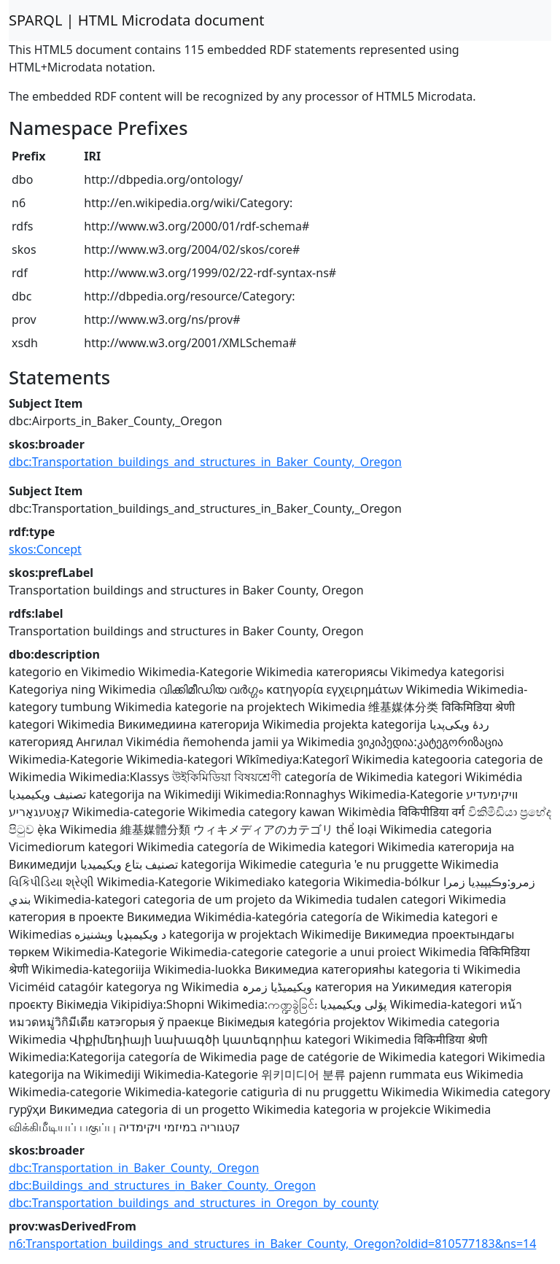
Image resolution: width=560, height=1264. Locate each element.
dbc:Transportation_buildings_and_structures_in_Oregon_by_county (193, 1203)
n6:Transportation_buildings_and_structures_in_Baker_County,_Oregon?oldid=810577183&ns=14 (272, 1244)
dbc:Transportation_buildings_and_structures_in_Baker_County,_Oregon (205, 462)
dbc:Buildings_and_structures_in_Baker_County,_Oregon (162, 1185)
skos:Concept (45, 549)
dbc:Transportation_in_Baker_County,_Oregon (134, 1168)
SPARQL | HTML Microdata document (137, 20)
